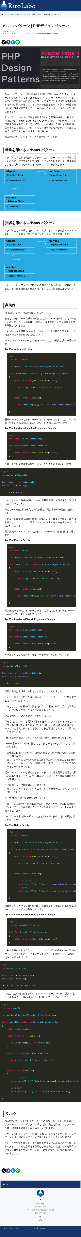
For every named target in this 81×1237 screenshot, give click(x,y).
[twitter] (3, 42)
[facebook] (8, 42)
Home (7, 14)
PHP (12, 14)
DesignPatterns (22, 14)
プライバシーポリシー (9, 1228)
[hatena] (13, 42)
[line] (17, 42)
